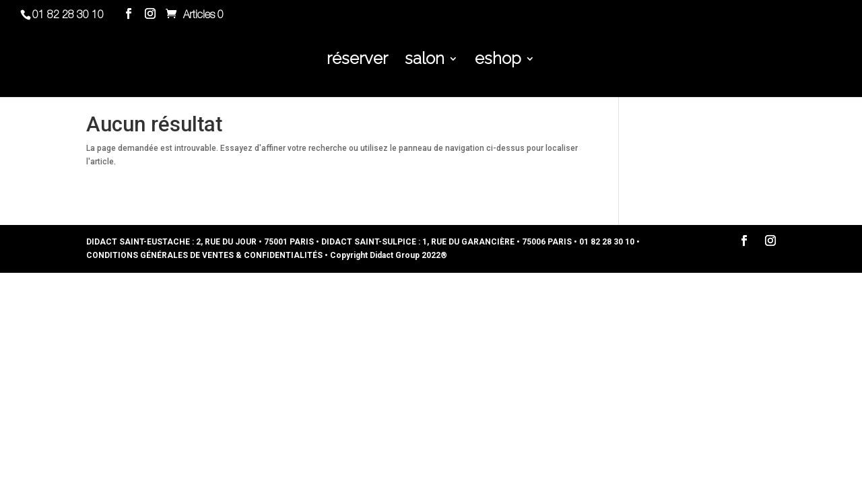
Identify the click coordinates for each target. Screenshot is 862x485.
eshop (498, 61)
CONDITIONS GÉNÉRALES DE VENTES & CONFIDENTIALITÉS (204, 255)
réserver (357, 61)
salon (424, 61)
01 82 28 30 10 (68, 15)
